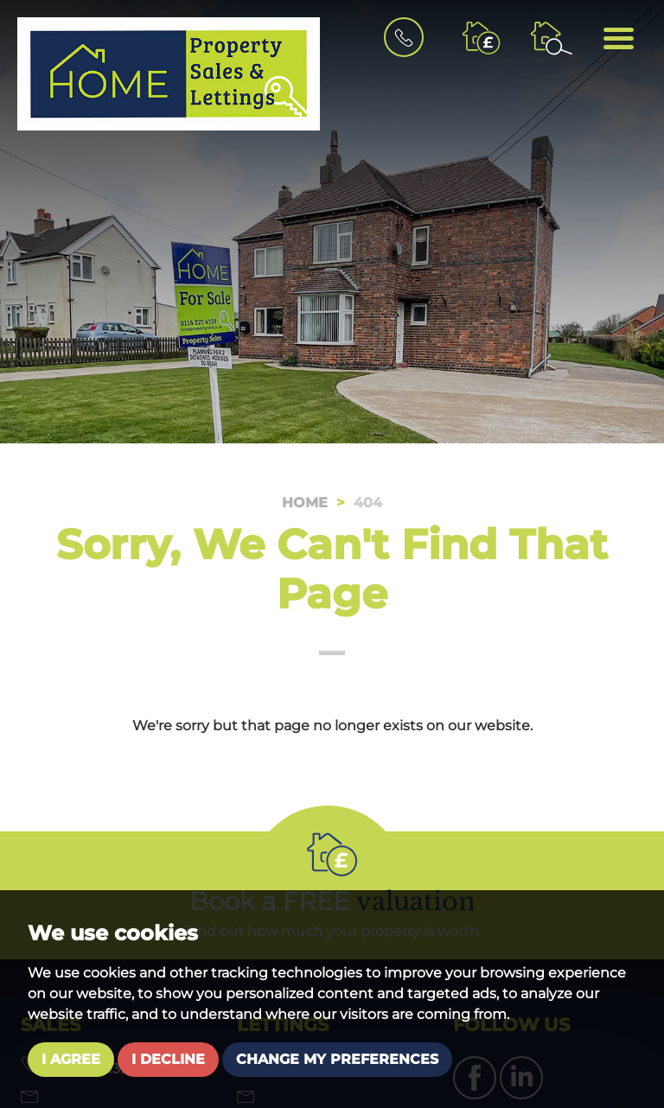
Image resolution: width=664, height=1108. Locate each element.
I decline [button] (168, 1059)
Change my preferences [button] (337, 1059)
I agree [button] (71, 1059)
